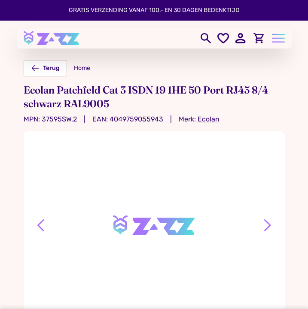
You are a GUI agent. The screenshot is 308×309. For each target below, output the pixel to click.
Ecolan (209, 119)
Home (82, 68)
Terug (45, 68)
